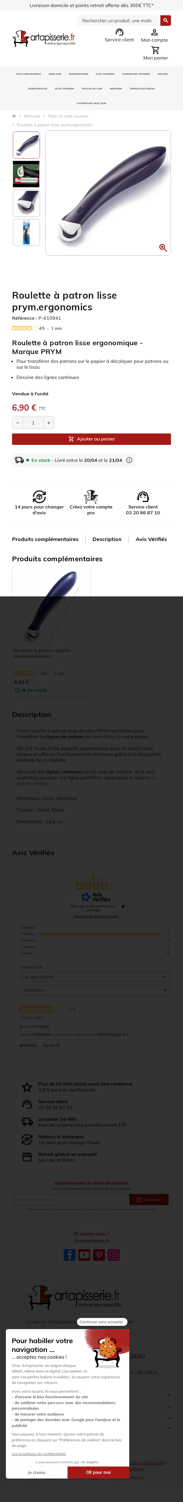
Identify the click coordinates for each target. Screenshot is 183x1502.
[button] (163, 248)
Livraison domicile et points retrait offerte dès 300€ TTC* (91, 5)
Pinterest (99, 1255)
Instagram (114, 1255)
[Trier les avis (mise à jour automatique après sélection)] (94, 977)
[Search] (119, 20)
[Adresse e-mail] (71, 1199)
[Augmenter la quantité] (48, 422)
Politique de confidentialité (140, 1463)
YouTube (84, 1255)
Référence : (24, 318)
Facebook (69, 1255)
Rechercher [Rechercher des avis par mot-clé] (91, 990)
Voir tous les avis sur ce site (96, 916)
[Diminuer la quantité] (17, 422)
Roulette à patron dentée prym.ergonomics (42, 653)
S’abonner (149, 1199)
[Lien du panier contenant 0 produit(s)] (155, 53)
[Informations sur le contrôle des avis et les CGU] (123, 906)
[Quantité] (33, 422)
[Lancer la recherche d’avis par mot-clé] (165, 990)
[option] (26, 145)
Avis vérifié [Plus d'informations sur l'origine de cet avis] (34, 1017)
